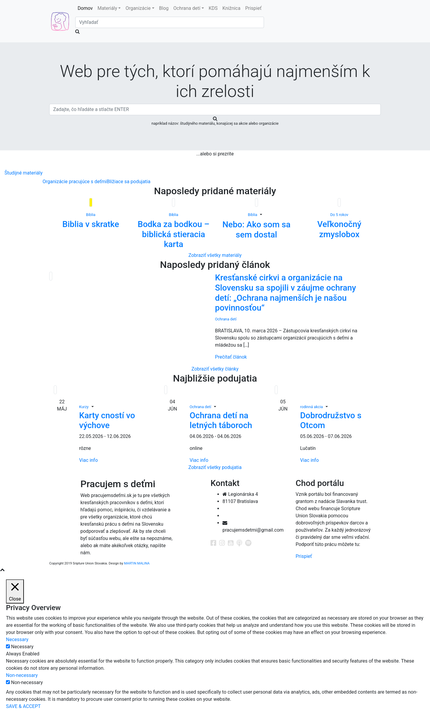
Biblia (90, 214)
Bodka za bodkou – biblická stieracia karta (174, 234)
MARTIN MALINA (137, 563)
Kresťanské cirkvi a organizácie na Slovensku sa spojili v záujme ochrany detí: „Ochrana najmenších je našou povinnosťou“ (285, 293)
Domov (86, 7)
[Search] (169, 22)
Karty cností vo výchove (107, 420)
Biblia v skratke (90, 224)
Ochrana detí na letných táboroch (221, 420)
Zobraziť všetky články (215, 369)
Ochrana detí (225, 319)
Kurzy (84, 407)
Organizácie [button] (137, 8)
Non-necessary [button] (22, 675)
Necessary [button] (17, 639)
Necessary (22, 646)
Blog (164, 8)
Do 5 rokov (339, 214)
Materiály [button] (107, 8)
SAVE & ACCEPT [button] (23, 706)
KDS (213, 8)
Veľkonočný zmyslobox (339, 229)
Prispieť (253, 8)
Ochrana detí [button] (186, 8)
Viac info (88, 460)
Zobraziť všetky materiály (215, 255)
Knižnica (231, 8)
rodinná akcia (311, 407)
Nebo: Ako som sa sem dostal (256, 230)
